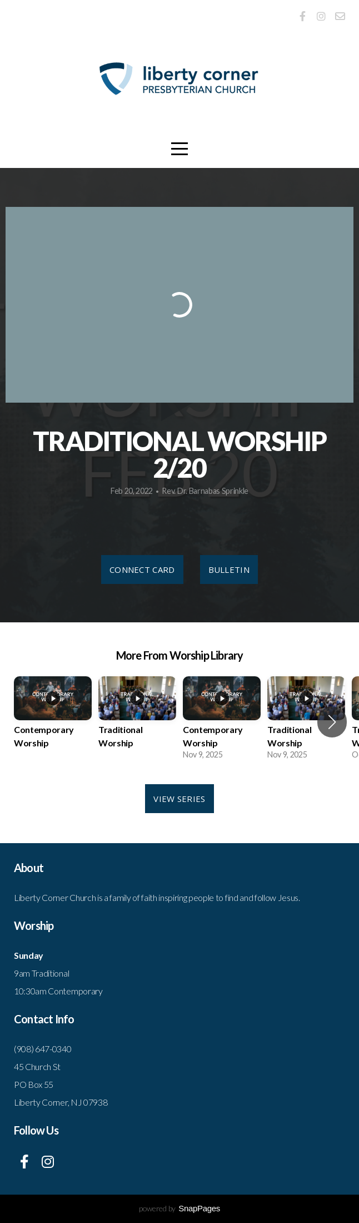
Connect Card (142, 569)
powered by (179, 1208)
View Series (179, 798)
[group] (53, 722)
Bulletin (229, 569)
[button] (332, 722)
